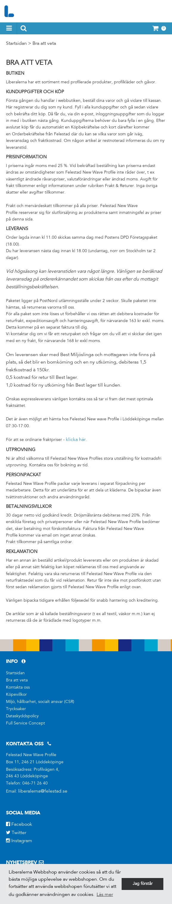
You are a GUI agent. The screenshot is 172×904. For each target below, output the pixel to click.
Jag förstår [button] (143, 884)
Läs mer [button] (105, 894)
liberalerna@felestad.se (42, 791)
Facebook (19, 824)
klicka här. (76, 439)
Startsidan (16, 43)
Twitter (16, 833)
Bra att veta (44, 43)
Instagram (19, 841)
